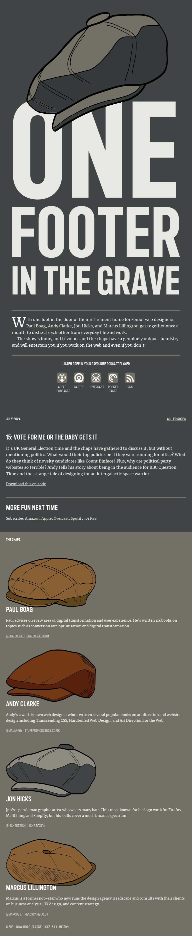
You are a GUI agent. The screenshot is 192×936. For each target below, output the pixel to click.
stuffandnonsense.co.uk (42, 730)
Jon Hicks (83, 326)
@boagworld (15, 636)
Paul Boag (36, 326)
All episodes (176, 419)
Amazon (32, 518)
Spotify (77, 518)
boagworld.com (37, 636)
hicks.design (36, 826)
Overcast (61, 518)
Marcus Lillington (121, 326)
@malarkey (14, 730)
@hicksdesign (16, 826)
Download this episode (26, 484)
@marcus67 (14, 914)
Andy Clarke (60, 326)
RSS (93, 518)
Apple (47, 518)
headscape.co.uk (36, 914)
